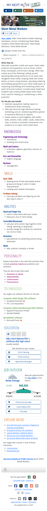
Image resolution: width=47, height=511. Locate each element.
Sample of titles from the (15, 51)
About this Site (16, 502)
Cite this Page (27, 489)
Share (13, 33)
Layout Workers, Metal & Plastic (20, 433)
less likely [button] (32, 378)
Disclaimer (32, 502)
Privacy (24, 502)
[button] (24, 301)
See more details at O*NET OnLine (18, 459)
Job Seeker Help (19, 480)
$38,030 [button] (9, 396)
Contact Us (30, 480)
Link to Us (18, 489)
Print (5, 33)
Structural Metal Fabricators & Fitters (22, 438)
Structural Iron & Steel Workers (20, 435)
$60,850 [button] (23, 385)
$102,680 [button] (37, 396)
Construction (12, 448)
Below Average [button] (13, 380)
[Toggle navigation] (5, 469)
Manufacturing (13, 451)
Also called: (6, 38)
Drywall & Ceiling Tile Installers (20, 430)
